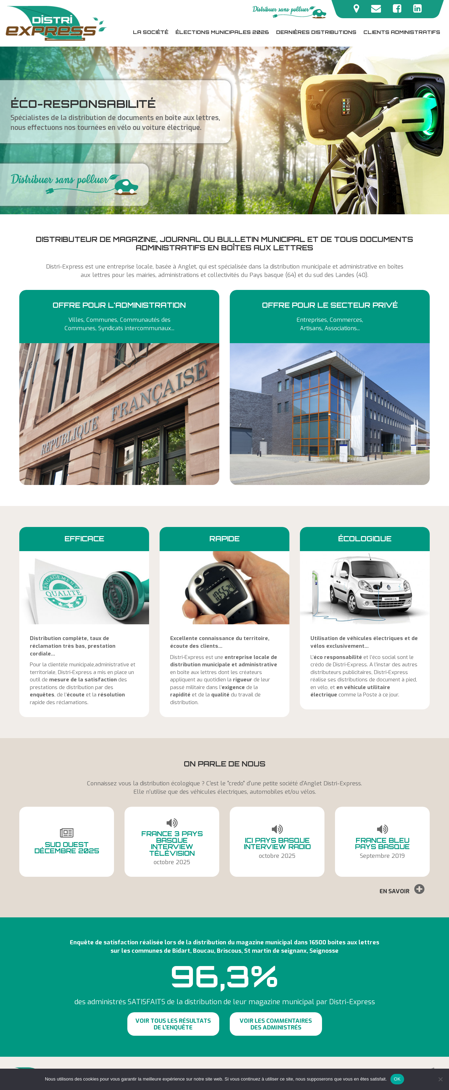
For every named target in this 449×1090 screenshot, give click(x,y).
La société (150, 32)
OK (397, 1079)
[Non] (440, 1079)
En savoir (402, 889)
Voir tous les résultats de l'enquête (173, 1024)
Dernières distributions (316, 32)
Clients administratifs (401, 32)
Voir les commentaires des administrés (276, 1024)
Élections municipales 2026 (222, 32)
